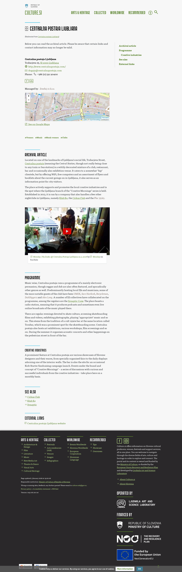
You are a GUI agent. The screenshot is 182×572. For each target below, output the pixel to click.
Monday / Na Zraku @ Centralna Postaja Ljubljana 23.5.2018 (60, 257)
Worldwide (117, 12)
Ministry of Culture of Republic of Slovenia (54, 482)
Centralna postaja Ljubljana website (46, 423)
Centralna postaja (34, 163)
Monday (96, 257)
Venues (29, 137)
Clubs (64, 137)
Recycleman (102, 294)
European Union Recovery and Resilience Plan (137, 467)
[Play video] (67, 231)
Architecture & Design (30, 445)
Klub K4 (63, 198)
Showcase (97, 448)
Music (39, 137)
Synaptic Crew (75, 301)
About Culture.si (127, 479)
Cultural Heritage (32, 471)
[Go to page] (156, 12)
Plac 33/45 (99, 198)
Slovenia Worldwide (79, 448)
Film (26, 450)
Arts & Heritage (80, 12)
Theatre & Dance (31, 464)
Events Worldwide (78, 444)
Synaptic (32, 404)
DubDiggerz (31, 297)
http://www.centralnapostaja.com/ (47, 66)
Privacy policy (26, 489)
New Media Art (30, 461)
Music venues (52, 137)
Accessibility (150, 13)
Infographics (52, 461)
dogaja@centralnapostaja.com (45, 70)
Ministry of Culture (129, 464)
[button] (125, 569)
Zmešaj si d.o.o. (47, 88)
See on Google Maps (39, 124)
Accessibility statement (41, 489)
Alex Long (47, 297)
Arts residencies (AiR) (54, 449)
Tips (95, 444)
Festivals (51, 444)
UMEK (77, 294)
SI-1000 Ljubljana (49, 62)
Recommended (137, 12)
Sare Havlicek (88, 294)
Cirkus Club (79, 198)
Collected (100, 12)
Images (50, 457)
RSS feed (55, 489)
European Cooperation (75, 452)
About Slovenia (127, 484)
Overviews (97, 451)
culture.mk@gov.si (79, 485)
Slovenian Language (74, 458)
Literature (28, 454)
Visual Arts (29, 467)
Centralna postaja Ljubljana (48, 37)
